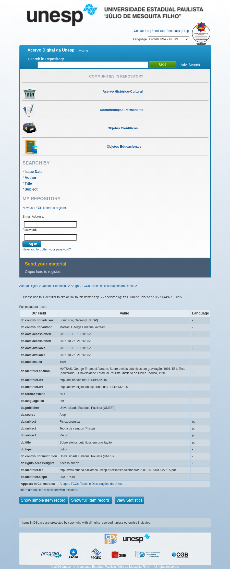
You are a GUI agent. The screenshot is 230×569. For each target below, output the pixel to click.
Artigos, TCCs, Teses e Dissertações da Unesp (103, 286)
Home (83, 50)
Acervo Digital (28, 286)
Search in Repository (46, 59)
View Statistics (129, 500)
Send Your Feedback (166, 31)
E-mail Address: (33, 216)
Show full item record (90, 500)
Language (161, 39)
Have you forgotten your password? (46, 249)
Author (31, 177)
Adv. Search (190, 65)
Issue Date (34, 172)
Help (186, 31)
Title (28, 183)
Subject (31, 189)
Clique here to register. (43, 272)
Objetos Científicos (54, 286)
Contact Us (141, 31)
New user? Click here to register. (44, 208)
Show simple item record (44, 500)
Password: (29, 230)
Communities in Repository (116, 76)
